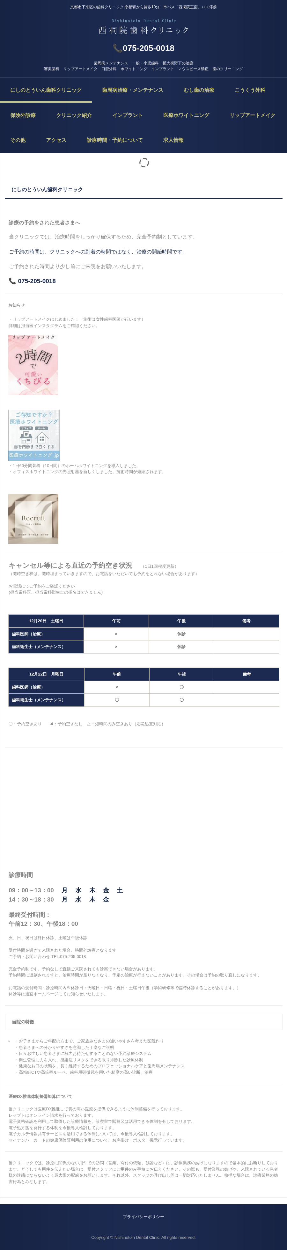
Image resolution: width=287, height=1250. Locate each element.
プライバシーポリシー (143, 1216)
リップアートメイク (253, 115)
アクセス (56, 140)
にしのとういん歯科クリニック (46, 90)
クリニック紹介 (74, 115)
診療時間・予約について (115, 140)
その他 (18, 140)
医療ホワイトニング (186, 115)
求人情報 (173, 140)
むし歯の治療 (199, 90)
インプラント (127, 115)
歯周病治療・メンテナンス (132, 90)
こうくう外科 (250, 90)
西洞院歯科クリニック (143, 27)
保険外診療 (23, 115)
